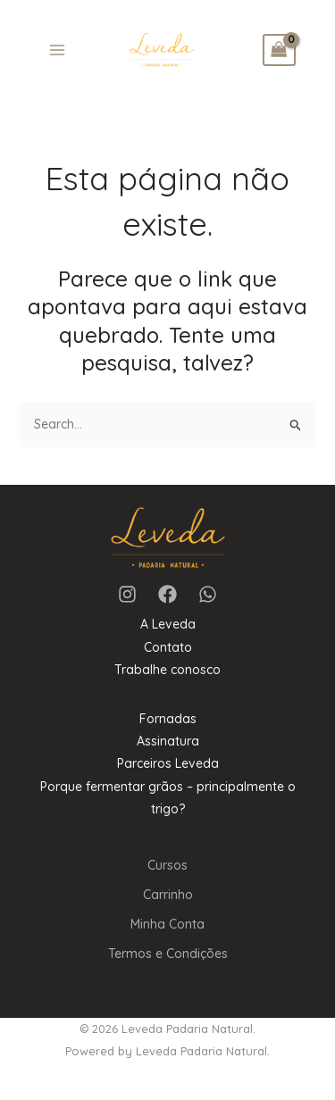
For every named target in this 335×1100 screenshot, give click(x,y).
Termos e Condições (168, 954)
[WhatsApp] (207, 594)
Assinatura (168, 741)
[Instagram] (127, 594)
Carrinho (168, 895)
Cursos (167, 865)
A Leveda (168, 624)
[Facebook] (167, 594)
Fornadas (168, 719)
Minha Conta (167, 924)
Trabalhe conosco (167, 670)
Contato (168, 647)
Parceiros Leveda (168, 763)
